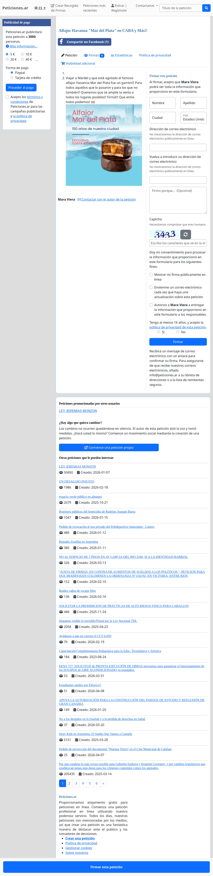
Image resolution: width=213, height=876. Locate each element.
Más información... (21, 46)
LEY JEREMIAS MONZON (78, 411)
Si (163, 332)
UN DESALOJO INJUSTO (76, 481)
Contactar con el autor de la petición (107, 199)
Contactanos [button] (145, 5)
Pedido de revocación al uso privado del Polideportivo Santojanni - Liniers (106, 526)
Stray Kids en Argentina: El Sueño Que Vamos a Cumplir (95, 734)
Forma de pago (17, 68)
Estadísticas (121, 55)
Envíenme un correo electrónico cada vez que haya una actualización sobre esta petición (178, 292)
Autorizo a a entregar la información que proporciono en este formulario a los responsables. (180, 310)
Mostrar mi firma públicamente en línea (179, 277)
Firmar (178, 342)
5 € (12, 54)
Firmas (94, 55)
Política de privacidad (155, 55)
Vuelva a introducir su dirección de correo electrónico (175, 159)
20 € (13, 59)
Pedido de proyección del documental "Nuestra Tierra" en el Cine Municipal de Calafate (115, 749)
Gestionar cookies (78, 848)
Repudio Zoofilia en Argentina (78, 541)
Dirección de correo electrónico (172, 129)
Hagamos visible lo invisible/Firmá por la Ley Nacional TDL (98, 621)
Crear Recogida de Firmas (64, 8)
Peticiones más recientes (94, 8)
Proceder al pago (21, 87)
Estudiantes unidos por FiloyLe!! (80, 685)
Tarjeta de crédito (28, 78)
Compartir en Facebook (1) (83, 41)
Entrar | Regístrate (119, 8)
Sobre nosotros (76, 852)
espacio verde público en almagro (80, 496)
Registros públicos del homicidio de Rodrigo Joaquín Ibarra (97, 511)
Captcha (155, 219)
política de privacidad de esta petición (177, 327)
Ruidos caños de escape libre (77, 590)
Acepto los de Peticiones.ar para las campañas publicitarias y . (28, 109)
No (183, 332)
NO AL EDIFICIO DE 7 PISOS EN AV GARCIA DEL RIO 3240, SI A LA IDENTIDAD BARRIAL (123, 557)
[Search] (180, 8)
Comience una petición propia (109, 447)
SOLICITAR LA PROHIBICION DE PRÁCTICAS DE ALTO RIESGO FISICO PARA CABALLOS (124, 606)
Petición (69, 55)
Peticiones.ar (15, 8)
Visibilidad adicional (78, 63)
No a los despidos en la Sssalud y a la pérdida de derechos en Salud (102, 719)
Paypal (20, 72)
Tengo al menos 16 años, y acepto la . (178, 324)
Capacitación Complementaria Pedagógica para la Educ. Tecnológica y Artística (110, 651)
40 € (29, 59)
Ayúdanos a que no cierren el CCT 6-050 (85, 636)
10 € (29, 54)
